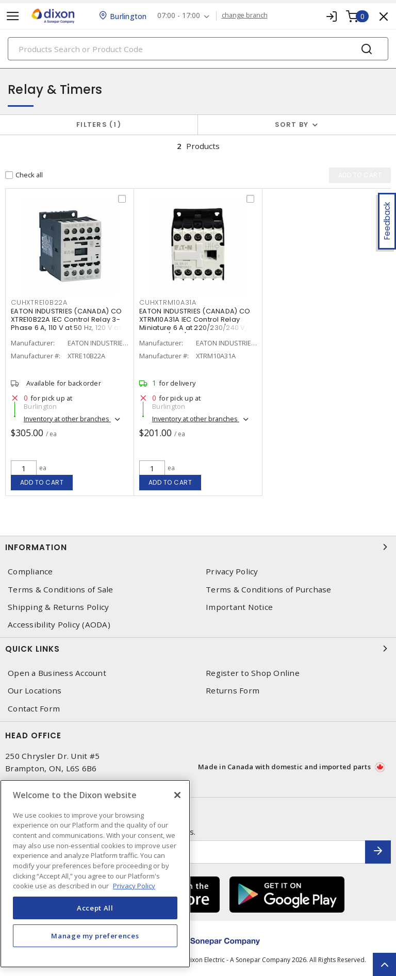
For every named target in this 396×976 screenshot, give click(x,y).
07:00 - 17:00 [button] (178, 15)
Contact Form (34, 709)
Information (198, 547)
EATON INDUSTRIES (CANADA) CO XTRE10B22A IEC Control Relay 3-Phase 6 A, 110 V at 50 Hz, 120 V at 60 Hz (66, 323)
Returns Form (232, 691)
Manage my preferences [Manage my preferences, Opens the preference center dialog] (95, 935)
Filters (98, 124)
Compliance (30, 571)
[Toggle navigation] (13, 16)
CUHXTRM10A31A (167, 302)
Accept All (95, 908)
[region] (95, 874)
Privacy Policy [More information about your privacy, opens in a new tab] (134, 885)
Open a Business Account (57, 673)
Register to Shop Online (253, 673)
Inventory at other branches (67, 418)
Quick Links (198, 648)
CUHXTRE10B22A (39, 302)
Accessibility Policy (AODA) (59, 625)
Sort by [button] (292, 124)
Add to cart (42, 482)
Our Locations (34, 691)
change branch (245, 15)
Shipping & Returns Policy (58, 607)
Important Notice (239, 607)
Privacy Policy (232, 571)
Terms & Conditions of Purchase (269, 589)
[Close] (177, 795)
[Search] (198, 48)
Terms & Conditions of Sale (60, 589)
